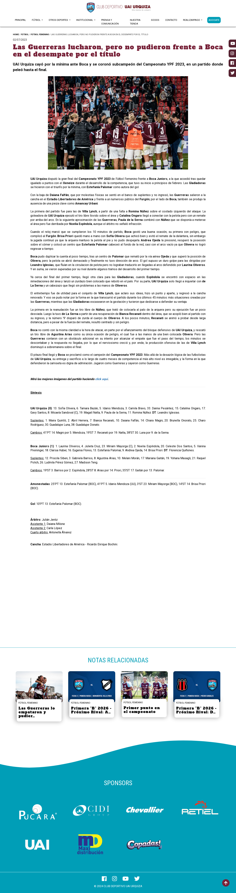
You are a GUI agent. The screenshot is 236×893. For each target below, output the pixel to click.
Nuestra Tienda (135, 22)
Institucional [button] (85, 20)
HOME (16, 34)
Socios (155, 20)
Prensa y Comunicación (110, 22)
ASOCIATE (214, 20)
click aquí (101, 379)
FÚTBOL (25, 34)
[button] (58, 123)
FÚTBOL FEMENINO (40, 34)
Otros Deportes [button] (59, 20)
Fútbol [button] (36, 20)
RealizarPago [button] (192, 20)
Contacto (171, 20)
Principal (20, 20)
